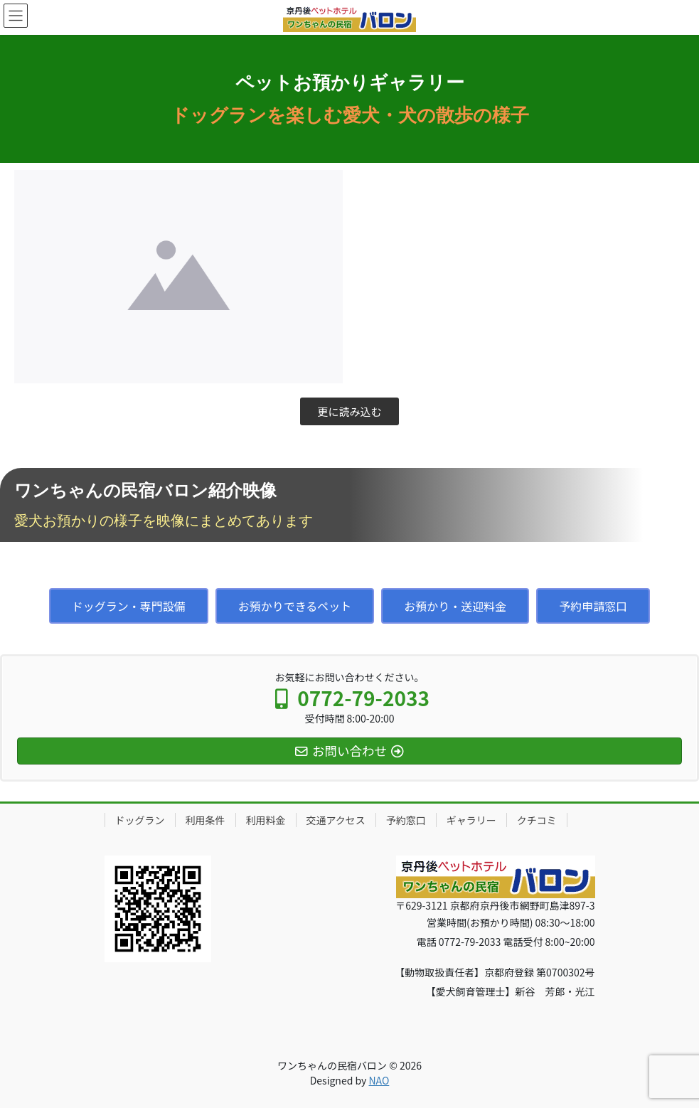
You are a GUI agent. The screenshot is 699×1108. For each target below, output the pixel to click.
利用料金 (266, 820)
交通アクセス (335, 820)
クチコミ (537, 820)
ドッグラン (140, 820)
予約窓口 (406, 820)
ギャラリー (471, 820)
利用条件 (205, 820)
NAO (378, 1080)
